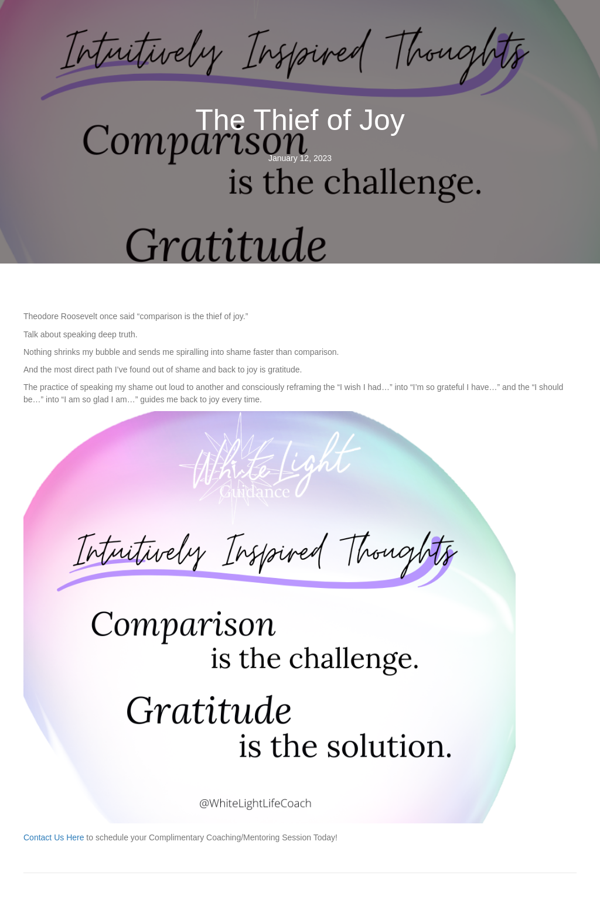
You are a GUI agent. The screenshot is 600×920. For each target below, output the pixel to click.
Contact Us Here (53, 837)
